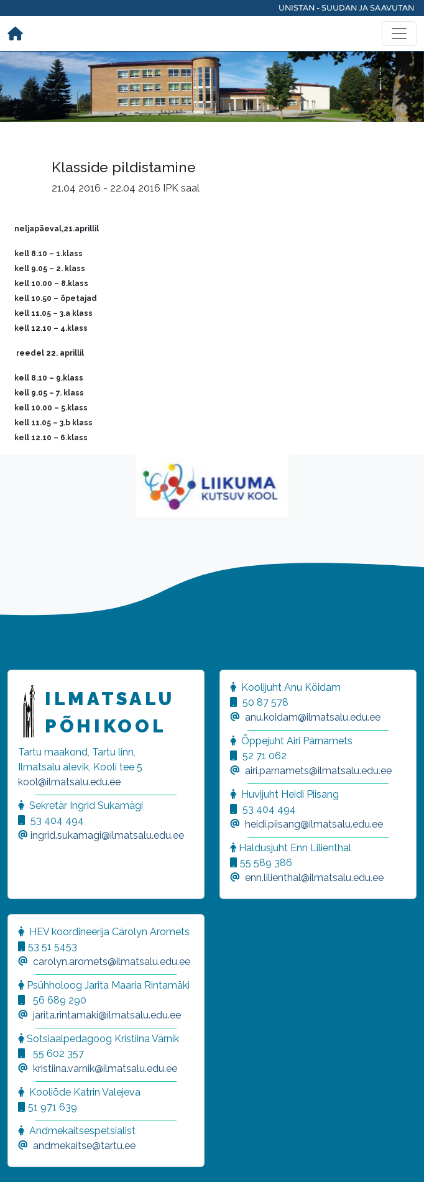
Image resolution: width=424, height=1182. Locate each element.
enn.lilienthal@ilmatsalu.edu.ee (314, 878)
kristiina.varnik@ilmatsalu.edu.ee (105, 1068)
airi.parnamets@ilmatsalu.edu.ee (318, 771)
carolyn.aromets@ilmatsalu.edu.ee (111, 961)
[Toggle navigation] (399, 33)
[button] (25, 1157)
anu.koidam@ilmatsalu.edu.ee (312, 717)
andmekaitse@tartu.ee (84, 1146)
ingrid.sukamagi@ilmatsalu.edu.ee (107, 835)
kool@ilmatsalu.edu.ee (69, 782)
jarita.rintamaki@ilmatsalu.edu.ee (107, 1015)
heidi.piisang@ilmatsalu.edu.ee (314, 824)
